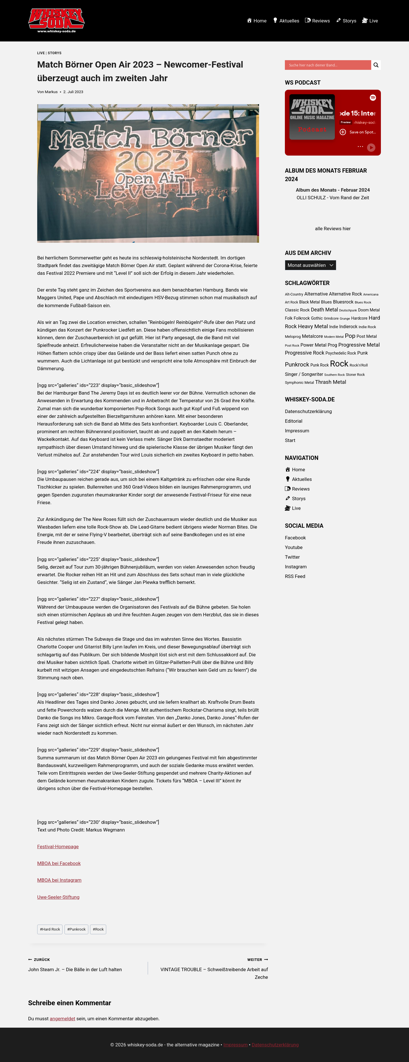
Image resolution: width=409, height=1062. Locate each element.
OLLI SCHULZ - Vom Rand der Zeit (333, 197)
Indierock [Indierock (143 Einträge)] (348, 326)
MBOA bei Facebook (59, 863)
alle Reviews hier (333, 228)
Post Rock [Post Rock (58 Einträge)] (292, 345)
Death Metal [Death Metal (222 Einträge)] (324, 310)
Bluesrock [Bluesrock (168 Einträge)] (343, 302)
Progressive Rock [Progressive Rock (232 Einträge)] (304, 353)
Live (41, 53)
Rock (98, 929)
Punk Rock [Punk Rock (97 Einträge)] (319, 365)
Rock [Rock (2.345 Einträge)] (339, 363)
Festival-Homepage (58, 846)
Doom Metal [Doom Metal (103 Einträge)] (369, 310)
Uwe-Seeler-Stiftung (58, 897)
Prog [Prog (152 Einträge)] (332, 345)
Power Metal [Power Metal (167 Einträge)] (314, 345)
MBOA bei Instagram (59, 880)
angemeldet (62, 1018)
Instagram (296, 566)
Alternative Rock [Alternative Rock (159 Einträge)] (345, 294)
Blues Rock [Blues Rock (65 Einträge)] (363, 302)
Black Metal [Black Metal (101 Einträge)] (309, 302)
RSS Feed (295, 576)
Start (290, 440)
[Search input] (329, 65)
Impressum (297, 430)
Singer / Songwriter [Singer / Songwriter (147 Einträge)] (304, 374)
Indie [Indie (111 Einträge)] (333, 326)
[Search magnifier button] (376, 65)
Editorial (293, 421)
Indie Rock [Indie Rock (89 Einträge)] (367, 327)
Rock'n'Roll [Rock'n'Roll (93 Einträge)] (359, 365)
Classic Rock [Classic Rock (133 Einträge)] (297, 310)
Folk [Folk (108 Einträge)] (289, 318)
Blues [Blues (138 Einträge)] (326, 302)
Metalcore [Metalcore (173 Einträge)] (312, 336)
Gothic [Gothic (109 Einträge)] (317, 318)
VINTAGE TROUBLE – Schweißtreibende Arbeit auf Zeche (210, 968)
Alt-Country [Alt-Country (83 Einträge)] (294, 294)
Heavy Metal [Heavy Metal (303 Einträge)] (313, 326)
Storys (54, 53)
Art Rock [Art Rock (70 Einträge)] (291, 302)
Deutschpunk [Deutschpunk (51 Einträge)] (348, 310)
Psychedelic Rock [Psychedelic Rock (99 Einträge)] (340, 353)
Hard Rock (50, 929)
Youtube (293, 547)
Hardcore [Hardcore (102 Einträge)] (359, 318)
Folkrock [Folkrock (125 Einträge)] (302, 318)
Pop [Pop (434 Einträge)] (350, 335)
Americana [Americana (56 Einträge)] (370, 294)
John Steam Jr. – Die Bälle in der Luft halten (85, 964)
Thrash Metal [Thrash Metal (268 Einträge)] (330, 382)
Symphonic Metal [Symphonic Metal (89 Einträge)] (299, 382)
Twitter (292, 557)
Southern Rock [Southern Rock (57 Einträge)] (334, 375)
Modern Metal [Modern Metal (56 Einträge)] (334, 337)
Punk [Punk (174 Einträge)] (362, 353)
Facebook (295, 538)
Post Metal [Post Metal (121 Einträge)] (366, 336)
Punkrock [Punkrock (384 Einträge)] (297, 364)
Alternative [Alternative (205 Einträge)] (316, 294)
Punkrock (76, 929)
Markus (51, 91)
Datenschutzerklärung (308, 411)
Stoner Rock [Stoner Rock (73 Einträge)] (355, 375)
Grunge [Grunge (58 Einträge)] (345, 319)
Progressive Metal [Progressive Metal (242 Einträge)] (359, 345)
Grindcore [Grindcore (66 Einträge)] (331, 319)
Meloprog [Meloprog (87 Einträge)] (293, 336)
